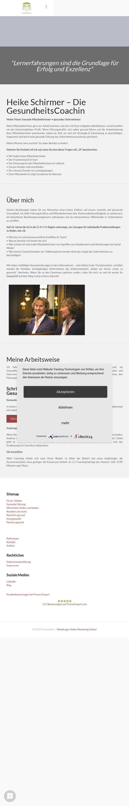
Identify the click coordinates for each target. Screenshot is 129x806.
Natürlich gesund (15, 515)
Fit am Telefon (14, 500)
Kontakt (10, 542)
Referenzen (12, 538)
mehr (65, 423)
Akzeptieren (66, 392)
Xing (8, 585)
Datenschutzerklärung (18, 561)
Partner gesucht (15, 522)
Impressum (12, 565)
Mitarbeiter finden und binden (22, 507)
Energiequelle (13, 518)
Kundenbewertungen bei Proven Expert (27, 594)
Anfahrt (10, 545)
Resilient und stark (16, 511)
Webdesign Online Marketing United (76, 629)
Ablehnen (65, 407)
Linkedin (11, 581)
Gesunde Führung (16, 504)
